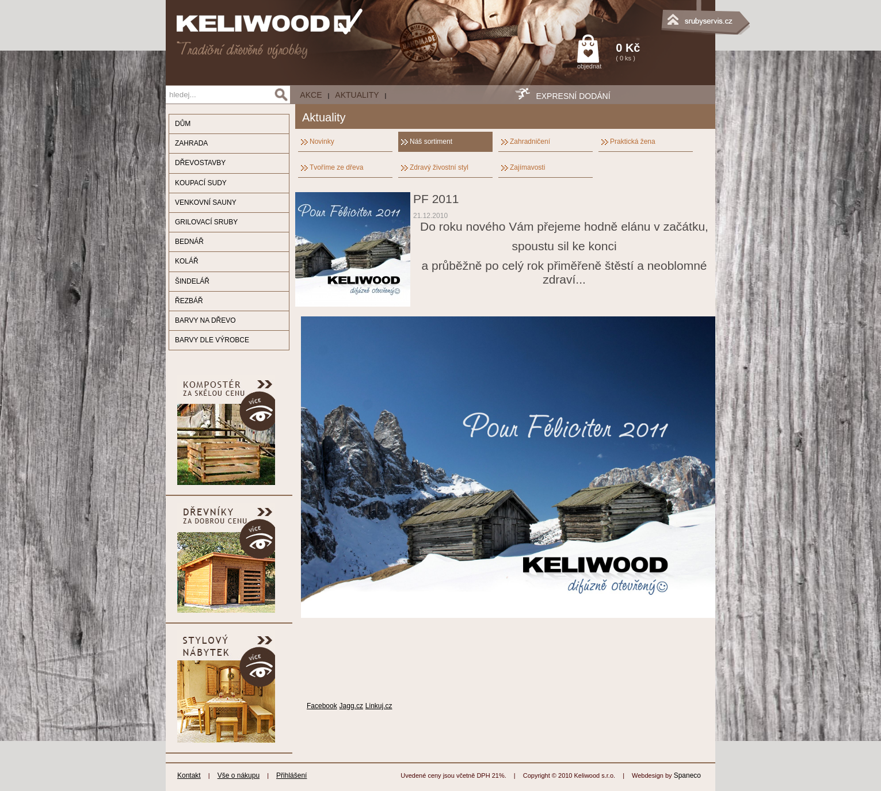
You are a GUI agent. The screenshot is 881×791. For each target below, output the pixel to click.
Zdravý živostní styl (439, 167)
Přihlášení (291, 775)
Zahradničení (530, 141)
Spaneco (687, 775)
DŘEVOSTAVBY (200, 163)
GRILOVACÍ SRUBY (206, 222)
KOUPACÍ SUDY (201, 183)
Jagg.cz (351, 706)
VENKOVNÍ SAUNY (206, 202)
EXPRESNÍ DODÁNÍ (573, 96)
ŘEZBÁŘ (189, 301)
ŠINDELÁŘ (192, 281)
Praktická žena (632, 141)
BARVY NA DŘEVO (205, 320)
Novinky (322, 141)
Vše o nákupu (239, 775)
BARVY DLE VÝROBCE (212, 340)
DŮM (182, 124)
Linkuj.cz (378, 706)
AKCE (311, 95)
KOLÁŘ (187, 261)
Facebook (322, 706)
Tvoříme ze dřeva (336, 167)
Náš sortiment (431, 141)
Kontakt (189, 775)
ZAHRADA (191, 143)
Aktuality (357, 95)
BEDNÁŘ (189, 242)
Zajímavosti (527, 167)
